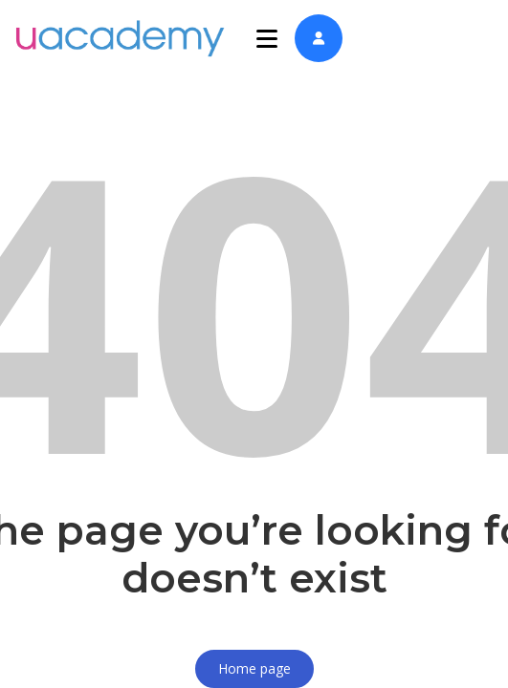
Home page (254, 668)
